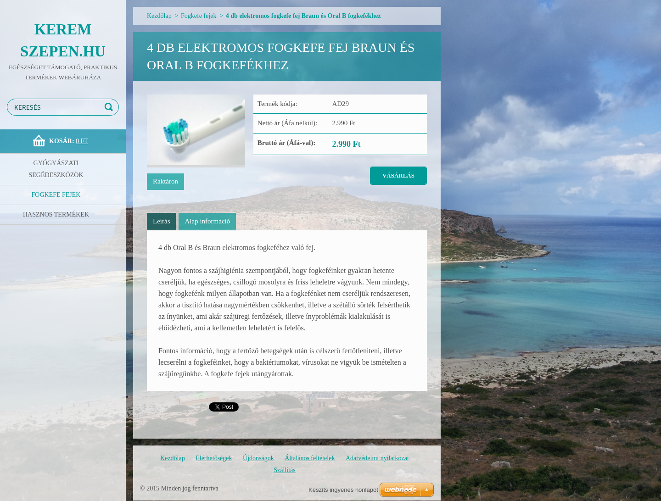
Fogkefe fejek (56, 194)
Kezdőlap (159, 15)
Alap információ (207, 221)
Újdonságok (258, 458)
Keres (110, 107)
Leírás (161, 221)
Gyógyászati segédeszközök (56, 169)
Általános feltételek (310, 458)
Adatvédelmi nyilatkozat (377, 458)
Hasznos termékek (56, 214)
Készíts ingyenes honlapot (343, 489)
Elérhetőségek (214, 458)
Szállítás (284, 470)
